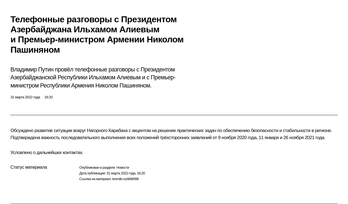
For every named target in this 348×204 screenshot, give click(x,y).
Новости (122, 167)
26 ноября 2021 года (303, 137)
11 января (269, 137)
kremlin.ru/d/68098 (125, 179)
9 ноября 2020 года (237, 137)
